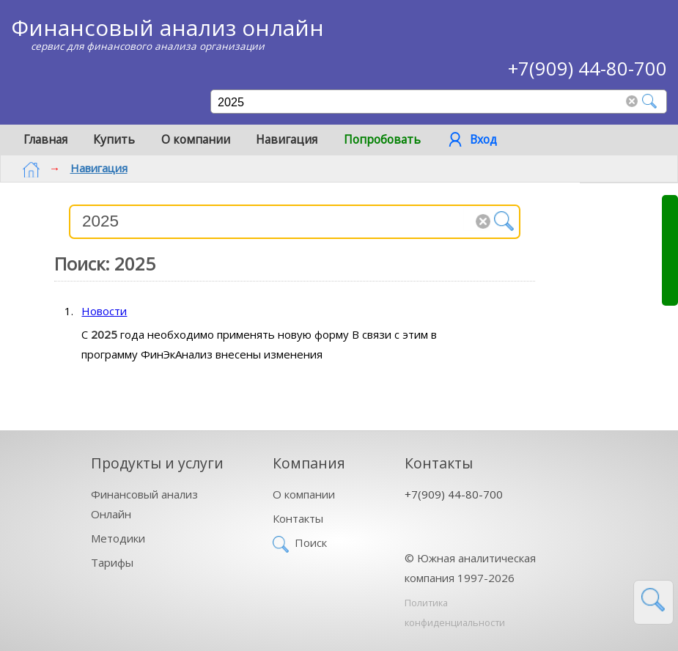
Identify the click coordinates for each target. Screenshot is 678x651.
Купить (114, 139)
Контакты (298, 518)
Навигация (286, 139)
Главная (45, 139)
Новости (104, 311)
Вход (483, 139)
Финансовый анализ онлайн (167, 27)
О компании (195, 139)
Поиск (311, 542)
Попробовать (382, 139)
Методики (118, 538)
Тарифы (112, 562)
